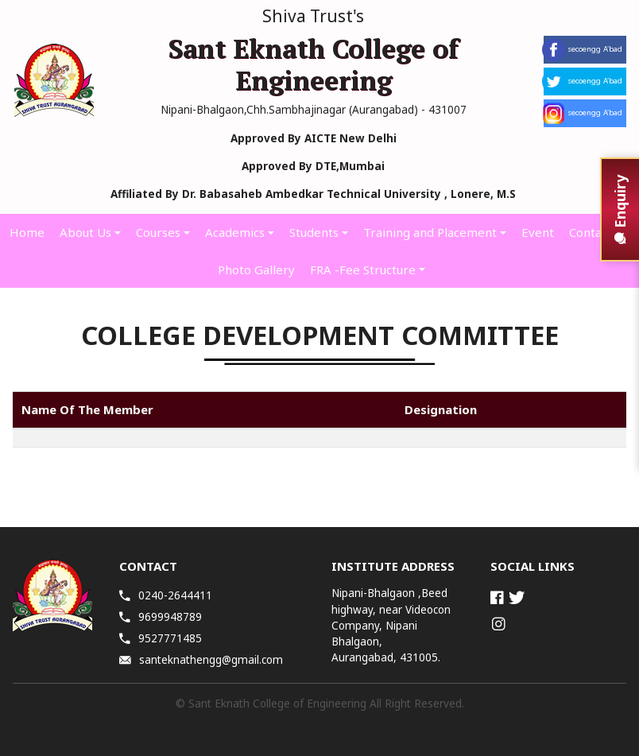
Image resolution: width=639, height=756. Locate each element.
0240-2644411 (165, 595)
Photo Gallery (256, 269)
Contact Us (599, 232)
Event (537, 232)
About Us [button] (85, 232)
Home (27, 232)
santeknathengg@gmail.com (201, 660)
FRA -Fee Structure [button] (363, 269)
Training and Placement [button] (430, 232)
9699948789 (160, 617)
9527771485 (160, 638)
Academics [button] (235, 232)
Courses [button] (158, 232)
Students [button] (314, 232)
